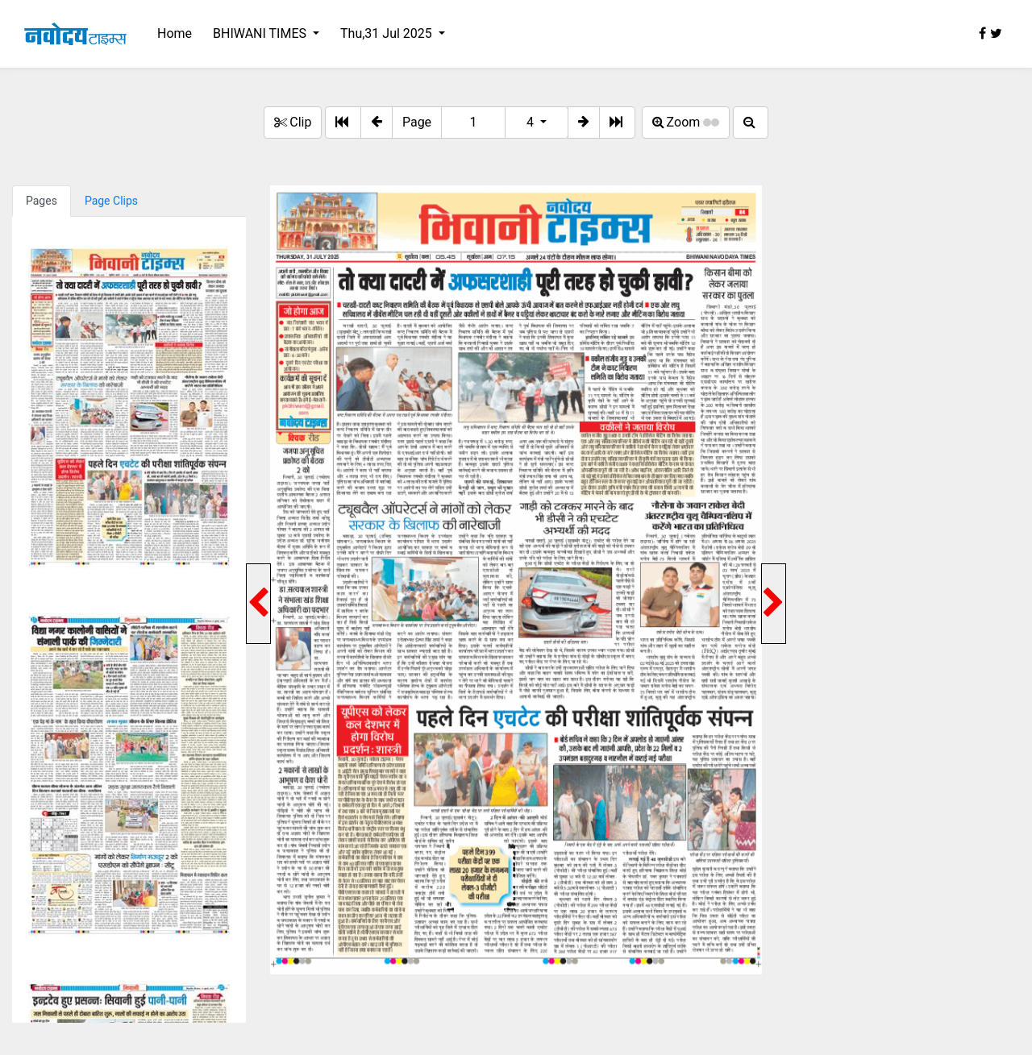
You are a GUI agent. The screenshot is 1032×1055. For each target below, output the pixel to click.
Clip (292, 122)
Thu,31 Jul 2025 (387, 33)
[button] (376, 122)
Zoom (686, 122)
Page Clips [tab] (111, 200)
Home (174, 33)
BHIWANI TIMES (261, 33)
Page (416, 122)
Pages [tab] (41, 200)
